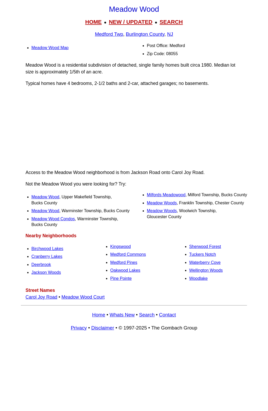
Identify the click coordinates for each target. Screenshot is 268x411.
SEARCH (171, 22)
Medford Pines (123, 262)
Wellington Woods (206, 270)
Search (146, 314)
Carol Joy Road (41, 297)
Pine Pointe (121, 278)
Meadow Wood (45, 197)
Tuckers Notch (202, 254)
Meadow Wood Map (50, 47)
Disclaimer (102, 328)
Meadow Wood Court (83, 297)
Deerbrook (41, 264)
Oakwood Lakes (125, 270)
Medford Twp (109, 34)
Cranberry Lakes (46, 256)
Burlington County (145, 34)
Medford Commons (128, 254)
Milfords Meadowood (166, 195)
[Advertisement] (134, 128)
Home (98, 314)
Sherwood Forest (205, 246)
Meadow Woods (162, 203)
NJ (170, 34)
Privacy (79, 328)
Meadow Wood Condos (53, 219)
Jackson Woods (46, 272)
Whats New (122, 314)
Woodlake (198, 278)
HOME (93, 22)
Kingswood (120, 246)
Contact (167, 314)
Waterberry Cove (205, 262)
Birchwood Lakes (47, 248)
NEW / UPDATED (130, 22)
